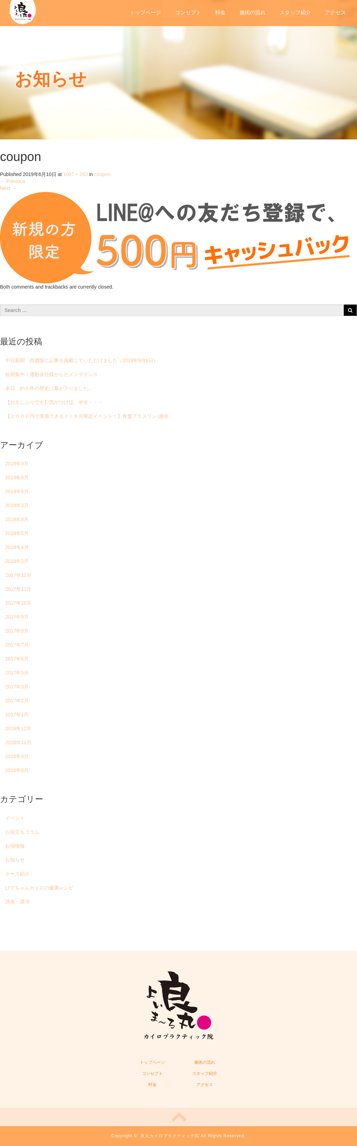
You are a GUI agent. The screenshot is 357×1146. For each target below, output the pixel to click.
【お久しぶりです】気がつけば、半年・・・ (54, 402)
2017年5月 (17, 672)
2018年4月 (17, 547)
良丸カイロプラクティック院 (169, 1135)
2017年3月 (17, 686)
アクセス (335, 12)
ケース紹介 (17, 874)
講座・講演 (17, 901)
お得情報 (15, 846)
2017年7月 (17, 645)
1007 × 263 (75, 174)
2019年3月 (17, 505)
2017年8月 (17, 631)
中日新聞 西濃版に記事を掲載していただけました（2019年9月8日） (81, 360)
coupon (102, 174)
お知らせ (15, 860)
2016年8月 (17, 770)
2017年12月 (18, 575)
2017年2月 (17, 700)
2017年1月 (17, 714)
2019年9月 (17, 463)
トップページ (145, 12)
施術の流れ (253, 12)
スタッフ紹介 (295, 12)
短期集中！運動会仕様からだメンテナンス (51, 374)
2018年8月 (17, 519)
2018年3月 (17, 561)
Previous (12, 181)
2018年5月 (17, 533)
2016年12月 (18, 728)
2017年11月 (18, 589)
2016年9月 (17, 756)
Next (8, 188)
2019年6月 (17, 491)
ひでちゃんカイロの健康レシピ (39, 888)
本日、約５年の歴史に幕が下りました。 (49, 388)
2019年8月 (17, 477)
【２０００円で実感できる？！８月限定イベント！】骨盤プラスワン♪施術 (87, 416)
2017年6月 (17, 659)
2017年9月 (17, 617)
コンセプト (188, 12)
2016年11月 (18, 742)
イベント (15, 818)
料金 (220, 12)
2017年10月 (18, 603)
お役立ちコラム (22, 832)
